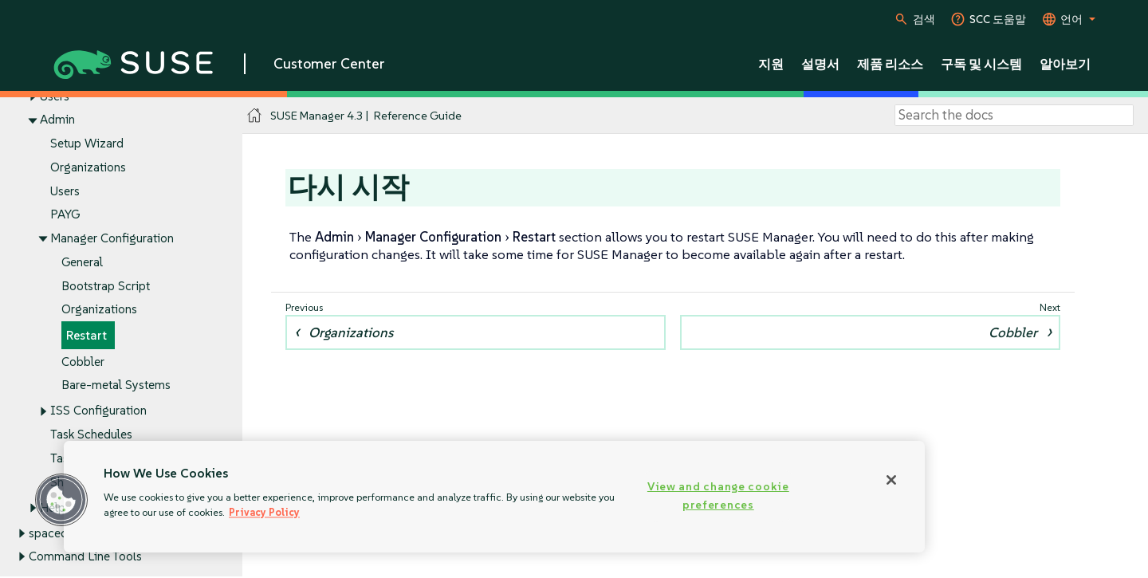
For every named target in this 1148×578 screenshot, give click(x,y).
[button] (61, 499)
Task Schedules (91, 434)
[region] (494, 496)
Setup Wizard (87, 143)
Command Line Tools (85, 556)
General (82, 261)
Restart (86, 335)
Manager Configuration (112, 238)
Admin (57, 120)
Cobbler (82, 361)
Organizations (88, 167)
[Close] (891, 479)
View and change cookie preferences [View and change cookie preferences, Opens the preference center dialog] (718, 495)
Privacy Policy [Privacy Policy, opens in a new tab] (264, 512)
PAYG (65, 214)
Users (65, 191)
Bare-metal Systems (116, 385)
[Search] (1014, 115)
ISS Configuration (98, 411)
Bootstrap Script (105, 285)
